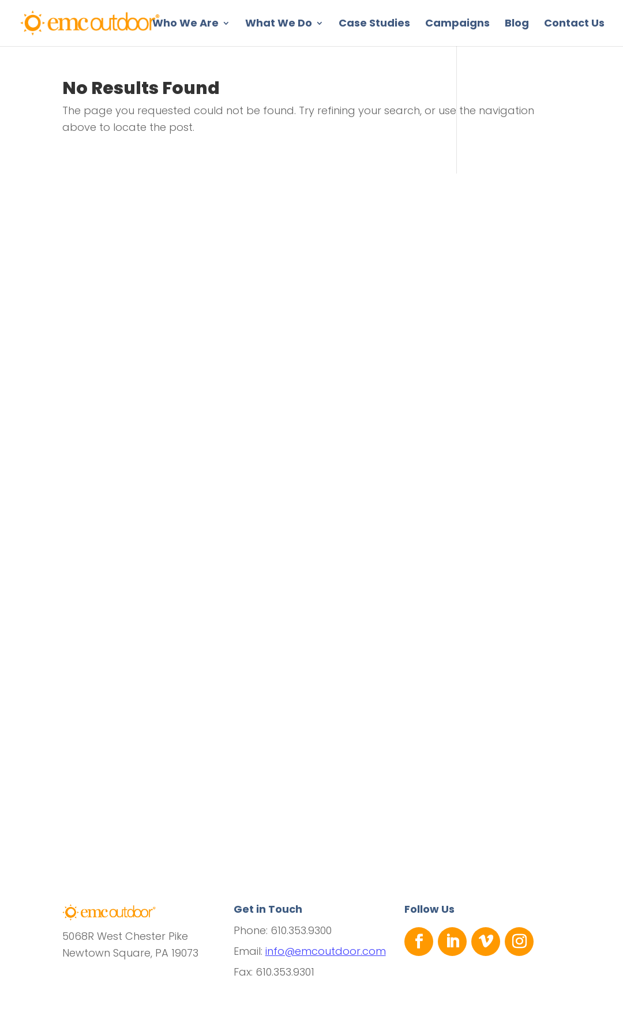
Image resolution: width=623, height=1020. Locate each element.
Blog (517, 24)
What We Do (278, 24)
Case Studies (374, 24)
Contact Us (574, 24)
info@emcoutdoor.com (325, 951)
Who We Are (185, 24)
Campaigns (457, 24)
